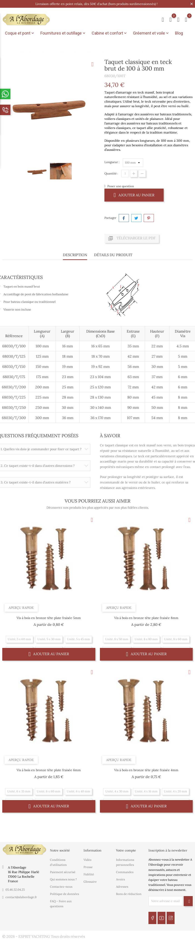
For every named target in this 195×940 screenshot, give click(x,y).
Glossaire (90, 882)
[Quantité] (125, 173)
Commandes (124, 872)
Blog (179, 33)
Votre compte (126, 850)
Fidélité (89, 874)
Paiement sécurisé (62, 872)
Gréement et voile (151, 33)
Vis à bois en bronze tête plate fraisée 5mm (49, 618)
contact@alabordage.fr (21, 897)
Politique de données (64, 894)
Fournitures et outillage (63, 33)
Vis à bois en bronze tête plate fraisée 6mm (49, 770)
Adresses (122, 887)
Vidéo (87, 860)
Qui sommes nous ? (63, 879)
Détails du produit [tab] (113, 255)
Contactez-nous (61, 887)
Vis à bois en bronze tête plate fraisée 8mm (146, 618)
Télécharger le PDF (132, 238)
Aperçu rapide (21, 608)
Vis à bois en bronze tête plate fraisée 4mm (146, 770)
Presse (88, 867)
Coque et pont (20, 33)
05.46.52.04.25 (15, 890)
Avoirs (120, 879)
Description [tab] (75, 255)
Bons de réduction (128, 894)
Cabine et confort (110, 33)
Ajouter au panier (134, 195)
